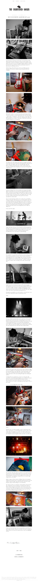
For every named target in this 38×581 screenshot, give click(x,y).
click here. (25, 490)
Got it (21, 580)
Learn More (18, 580)
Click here (8, 384)
